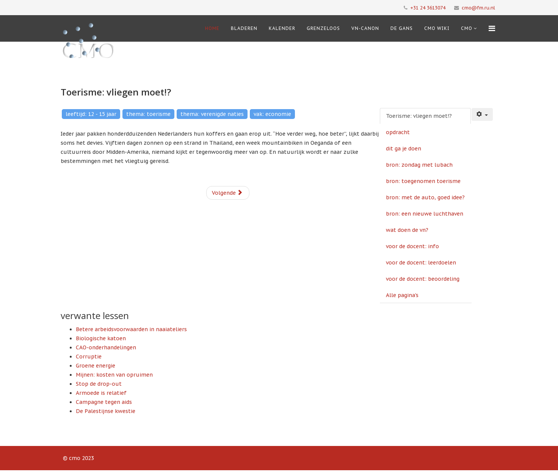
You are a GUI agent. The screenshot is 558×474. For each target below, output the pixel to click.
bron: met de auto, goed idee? (425, 197)
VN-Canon (365, 28)
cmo (466, 28)
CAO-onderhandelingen (106, 347)
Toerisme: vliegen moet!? (419, 116)
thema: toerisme (148, 114)
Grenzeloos (323, 28)
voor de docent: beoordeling (422, 278)
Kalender (282, 28)
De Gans (401, 28)
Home (212, 28)
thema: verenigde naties (212, 114)
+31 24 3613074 (427, 8)
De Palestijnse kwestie (105, 411)
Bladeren (244, 28)
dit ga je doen (403, 148)
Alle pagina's (402, 295)
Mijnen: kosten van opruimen (114, 374)
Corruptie (89, 356)
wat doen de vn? (407, 230)
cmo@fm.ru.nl (478, 8)
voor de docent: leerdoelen (421, 262)
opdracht (398, 132)
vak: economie (272, 114)
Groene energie (95, 365)
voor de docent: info (412, 246)
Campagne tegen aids (104, 402)
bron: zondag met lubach (419, 164)
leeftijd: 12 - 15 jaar (91, 114)
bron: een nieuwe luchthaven (424, 213)
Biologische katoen (101, 338)
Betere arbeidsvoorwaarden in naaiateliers (131, 329)
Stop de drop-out (99, 383)
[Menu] (492, 28)
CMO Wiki (437, 28)
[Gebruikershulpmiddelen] (482, 114)
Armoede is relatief (101, 393)
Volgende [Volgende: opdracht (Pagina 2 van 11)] (227, 192)
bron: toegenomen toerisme (423, 181)
